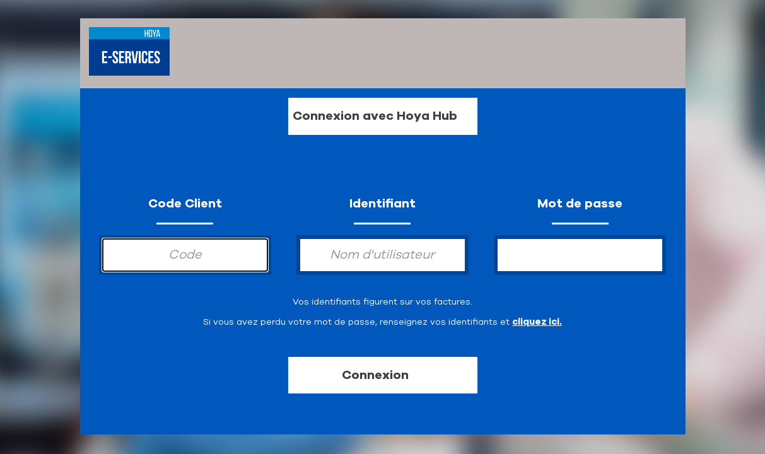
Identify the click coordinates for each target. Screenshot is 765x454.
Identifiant (382, 203)
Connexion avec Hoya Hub (375, 115)
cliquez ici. (537, 321)
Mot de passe (579, 203)
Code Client (185, 203)
